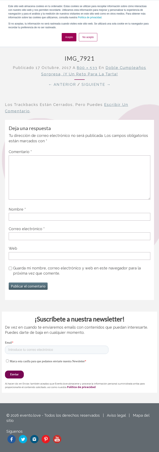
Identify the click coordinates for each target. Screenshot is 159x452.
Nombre (17, 209)
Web (13, 248)
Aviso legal (116, 415)
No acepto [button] (88, 37)
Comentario (20, 152)
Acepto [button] (69, 37)
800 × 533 (87, 67)
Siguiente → (96, 84)
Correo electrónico (27, 229)
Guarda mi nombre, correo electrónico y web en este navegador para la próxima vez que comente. (77, 270)
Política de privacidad (89, 17)
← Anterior (62, 84)
